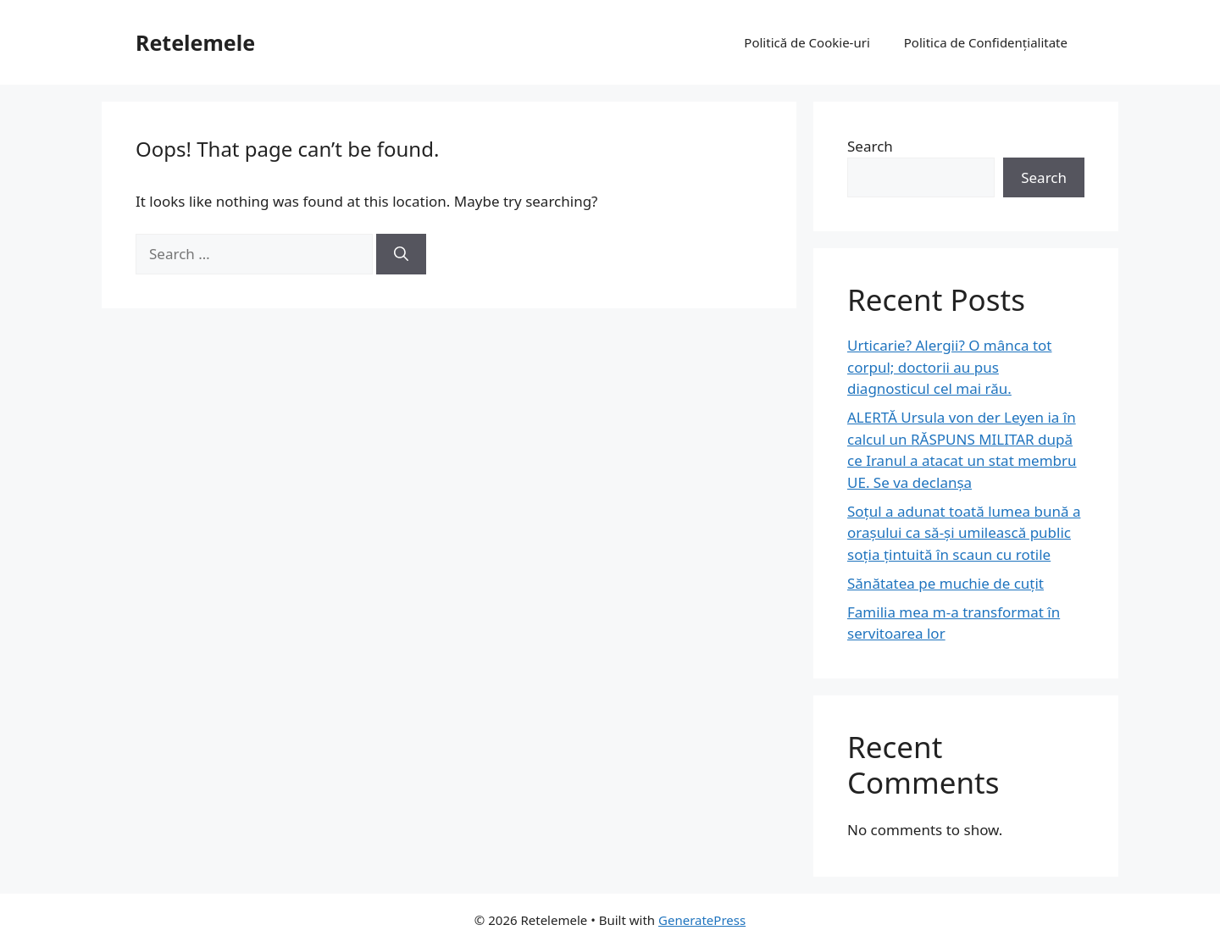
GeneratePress (702, 919)
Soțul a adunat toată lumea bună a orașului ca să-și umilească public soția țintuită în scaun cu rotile (963, 532)
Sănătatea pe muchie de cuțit (945, 583)
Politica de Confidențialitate (986, 42)
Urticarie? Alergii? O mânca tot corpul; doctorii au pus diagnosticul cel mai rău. (949, 366)
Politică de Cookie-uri (806, 42)
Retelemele (195, 42)
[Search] (401, 254)
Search (870, 146)
